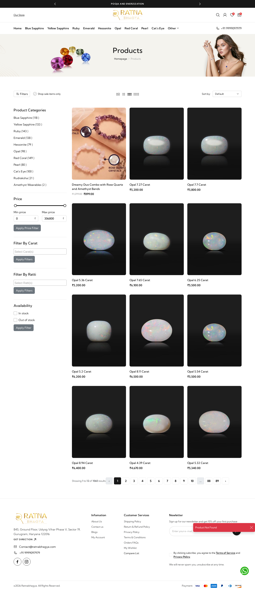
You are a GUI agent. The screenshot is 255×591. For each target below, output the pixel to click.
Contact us (97, 526)
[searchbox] (40, 251)
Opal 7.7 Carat (196, 184)
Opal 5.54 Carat (197, 371)
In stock (24, 313)
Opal (118, 28)
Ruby (76, 28)
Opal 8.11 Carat (139, 371)
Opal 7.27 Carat (140, 184)
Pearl (144, 28)
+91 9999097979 (229, 28)
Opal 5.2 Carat (81, 371)
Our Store (19, 15)
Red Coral (131, 28)
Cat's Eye (158, 28)
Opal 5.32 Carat (197, 463)
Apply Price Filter (27, 228)
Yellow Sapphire (58, 28)
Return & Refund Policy (137, 526)
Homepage (120, 58)
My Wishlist (130, 548)
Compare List (131, 553)
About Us (96, 521)
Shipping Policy (132, 521)
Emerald (89, 28)
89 (217, 481)
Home (18, 28)
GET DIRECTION (25, 539)
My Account (98, 537)
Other (173, 28)
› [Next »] (225, 481)
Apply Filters (24, 259)
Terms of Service (225, 552)
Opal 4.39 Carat (140, 463)
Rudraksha (24, 178)
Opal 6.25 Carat (197, 280)
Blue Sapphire (34, 28)
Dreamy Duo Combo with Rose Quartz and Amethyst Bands (97, 187)
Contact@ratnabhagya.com (37, 546)
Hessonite (104, 28)
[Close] (251, 527)
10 (192, 481)
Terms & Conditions (135, 537)
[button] (55, 4)
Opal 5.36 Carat (82, 280)
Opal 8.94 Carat (82, 463)
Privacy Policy (131, 532)
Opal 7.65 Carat (140, 280)
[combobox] (40, 251)
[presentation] (196, 543)
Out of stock (27, 320)
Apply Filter (23, 327)
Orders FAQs (131, 542)
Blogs (94, 532)
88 (208, 481)
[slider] (15, 205)
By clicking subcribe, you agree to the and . (207, 555)
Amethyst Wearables (30, 185)
